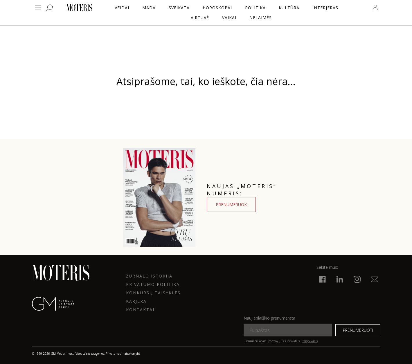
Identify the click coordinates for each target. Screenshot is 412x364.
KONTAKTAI (140, 309)
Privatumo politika (153, 284)
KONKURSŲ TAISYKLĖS (153, 292)
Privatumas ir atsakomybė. (123, 354)
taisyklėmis (310, 341)
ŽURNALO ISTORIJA (149, 276)
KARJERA (136, 301)
